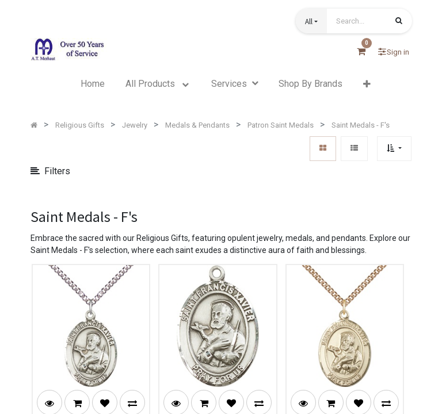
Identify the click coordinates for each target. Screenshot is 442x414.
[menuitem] (92, 84)
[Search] (398, 22)
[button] (311, 21)
